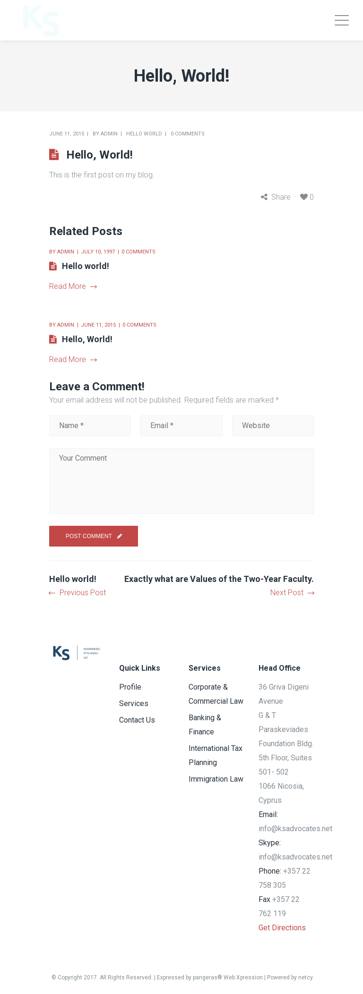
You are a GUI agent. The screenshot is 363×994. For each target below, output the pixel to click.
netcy (305, 977)
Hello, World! (87, 339)
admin (109, 134)
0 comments (188, 134)
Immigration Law (216, 779)
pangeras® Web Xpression (228, 977)
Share (281, 197)
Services (133, 703)
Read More (72, 286)
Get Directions (282, 927)
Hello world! (85, 266)
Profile (130, 686)
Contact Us (137, 720)
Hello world (144, 134)
